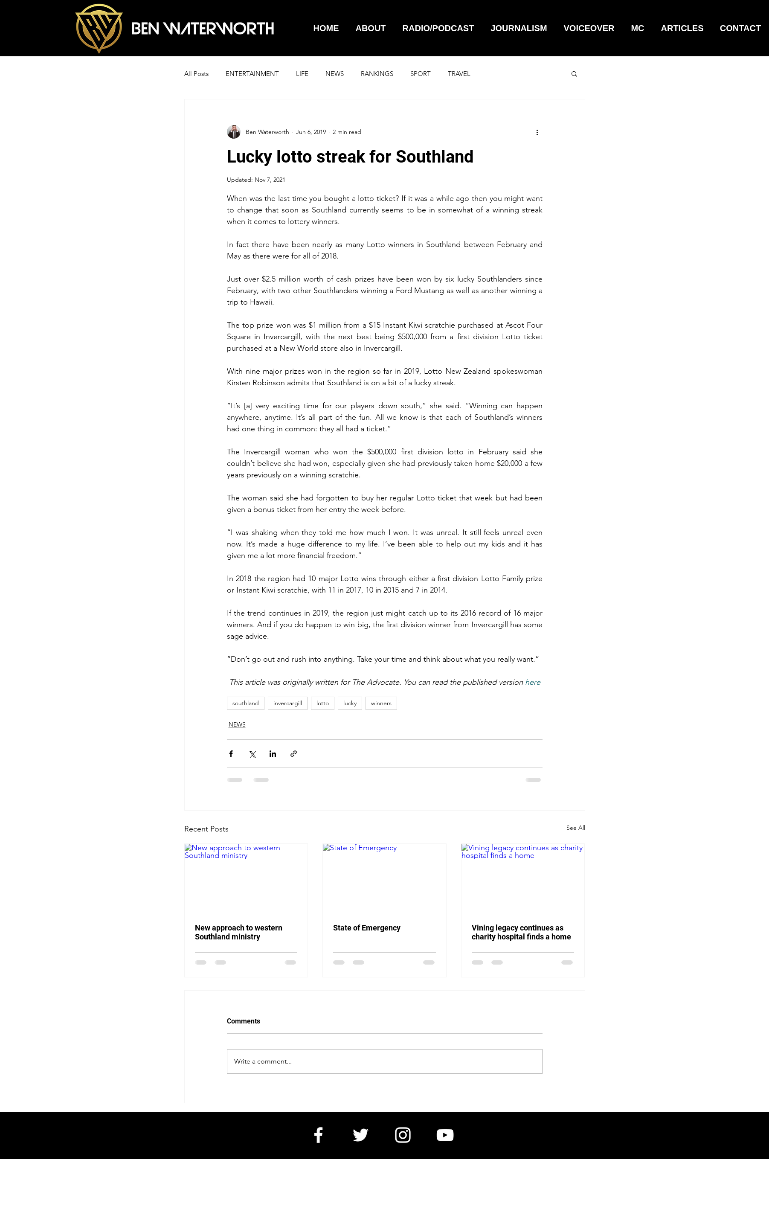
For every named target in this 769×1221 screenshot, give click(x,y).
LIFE (302, 74)
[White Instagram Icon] (402, 1135)
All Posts (196, 74)
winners (381, 703)
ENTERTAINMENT (252, 74)
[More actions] (537, 132)
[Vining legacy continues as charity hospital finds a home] (523, 878)
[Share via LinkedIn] (273, 754)
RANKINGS (377, 74)
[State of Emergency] (384, 878)
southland (245, 703)
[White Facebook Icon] (318, 1135)
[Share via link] (294, 754)
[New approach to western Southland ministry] (246, 878)
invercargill (287, 703)
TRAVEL (459, 74)
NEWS (334, 74)
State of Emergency (366, 927)
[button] (574, 73)
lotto (322, 703)
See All (575, 827)
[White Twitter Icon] (360, 1135)
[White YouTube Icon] (445, 1135)
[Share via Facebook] (231, 754)
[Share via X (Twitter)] (252, 754)
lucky (350, 703)
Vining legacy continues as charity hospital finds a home (521, 932)
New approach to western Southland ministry (238, 932)
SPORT (420, 74)
